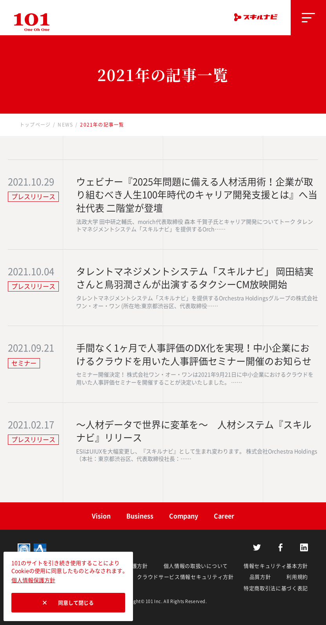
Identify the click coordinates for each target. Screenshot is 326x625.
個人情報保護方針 (33, 580)
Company (183, 516)
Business (139, 516)
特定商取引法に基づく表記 (276, 588)
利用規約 (297, 577)
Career (224, 516)
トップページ (35, 124)
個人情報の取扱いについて (196, 566)
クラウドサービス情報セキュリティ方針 (185, 577)
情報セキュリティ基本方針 (276, 566)
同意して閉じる (76, 602)
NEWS (65, 124)
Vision (101, 516)
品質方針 (260, 577)
